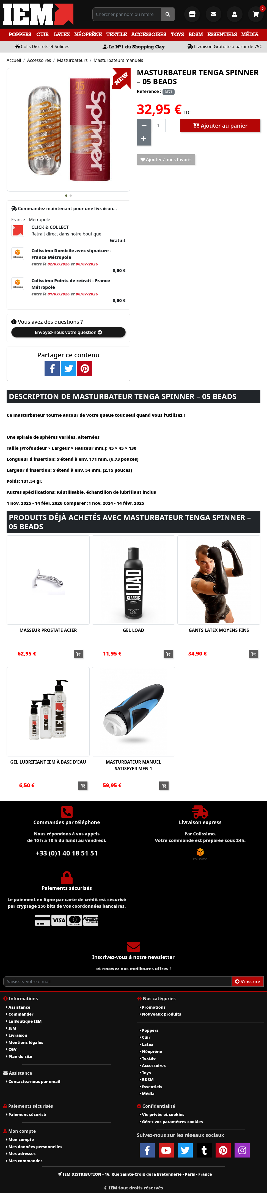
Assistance (18, 1007)
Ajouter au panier (220, 125)
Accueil (14, 60)
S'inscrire (247, 981)
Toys (177, 34)
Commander (20, 1014)
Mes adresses (21, 1153)
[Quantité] (158, 125)
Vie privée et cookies (162, 1114)
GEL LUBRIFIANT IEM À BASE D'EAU (48, 762)
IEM (11, 1028)
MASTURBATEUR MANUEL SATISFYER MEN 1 (133, 765)
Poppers (20, 34)
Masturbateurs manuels (118, 60)
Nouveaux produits (160, 1014)
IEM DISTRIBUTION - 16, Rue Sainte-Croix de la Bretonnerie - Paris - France (135, 1174)
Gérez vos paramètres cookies (171, 1121)
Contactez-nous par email (33, 1081)
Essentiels (222, 34)
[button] (66, 195)
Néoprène (88, 34)
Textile (116, 34)
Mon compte (20, 1139)
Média (249, 34)
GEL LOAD (133, 630)
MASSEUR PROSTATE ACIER (48, 630)
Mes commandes (24, 1160)
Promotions (153, 1007)
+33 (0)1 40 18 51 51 (67, 852)
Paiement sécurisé (26, 1114)
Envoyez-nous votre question (68, 332)
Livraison (16, 1035)
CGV (11, 1049)
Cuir (42, 34)
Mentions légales (24, 1042)
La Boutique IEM (24, 1021)
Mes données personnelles (34, 1146)
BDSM (196, 34)
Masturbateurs (72, 60)
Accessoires (148, 34)
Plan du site (19, 1056)
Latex (62, 34)
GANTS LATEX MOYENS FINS (219, 630)
